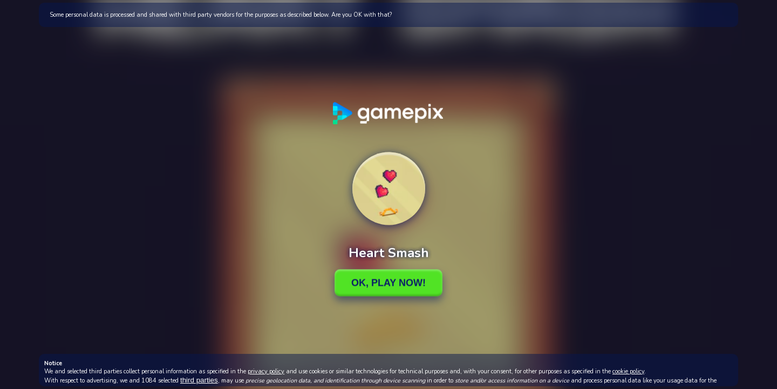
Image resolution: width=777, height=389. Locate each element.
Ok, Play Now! (388, 282)
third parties (199, 380)
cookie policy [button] (628, 371)
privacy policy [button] (266, 371)
